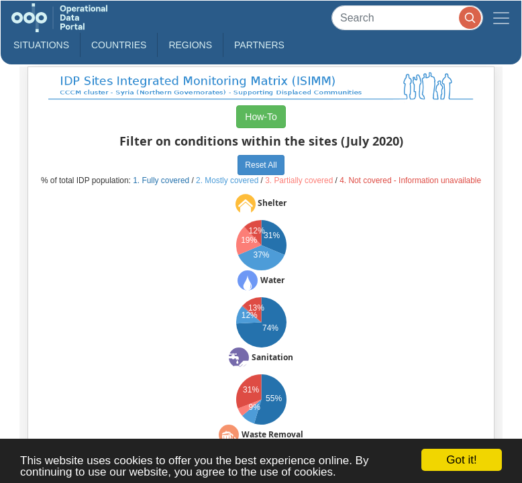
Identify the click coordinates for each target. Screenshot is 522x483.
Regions (190, 45)
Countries (118, 45)
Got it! (461, 459)
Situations (41, 45)
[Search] (407, 17)
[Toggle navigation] (501, 18)
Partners (259, 45)
